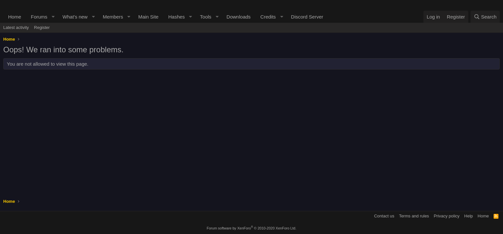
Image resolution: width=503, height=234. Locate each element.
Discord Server (307, 17)
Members (113, 17)
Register (42, 27)
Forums (39, 17)
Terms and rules (414, 216)
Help (468, 216)
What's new (75, 17)
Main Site (148, 17)
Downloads (239, 17)
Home (14, 17)
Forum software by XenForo (251, 228)
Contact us (384, 216)
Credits (268, 17)
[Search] (485, 17)
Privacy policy (446, 216)
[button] (53, 17)
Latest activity (16, 27)
